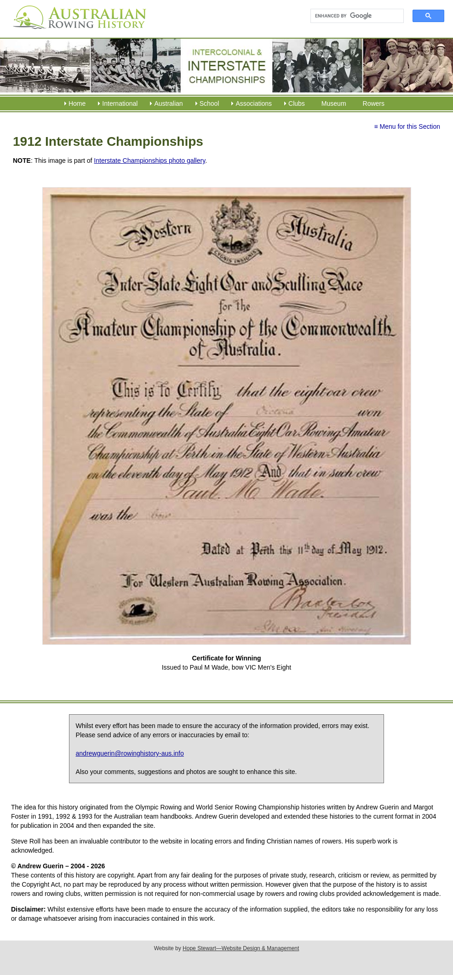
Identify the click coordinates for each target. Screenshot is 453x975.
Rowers (373, 103)
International (120, 103)
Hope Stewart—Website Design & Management (241, 948)
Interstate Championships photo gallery (149, 160)
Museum (333, 103)
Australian (168, 103)
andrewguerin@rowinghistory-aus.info (130, 753)
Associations (253, 103)
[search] (353, 16)
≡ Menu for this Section (407, 126)
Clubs (296, 103)
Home (77, 103)
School (209, 103)
